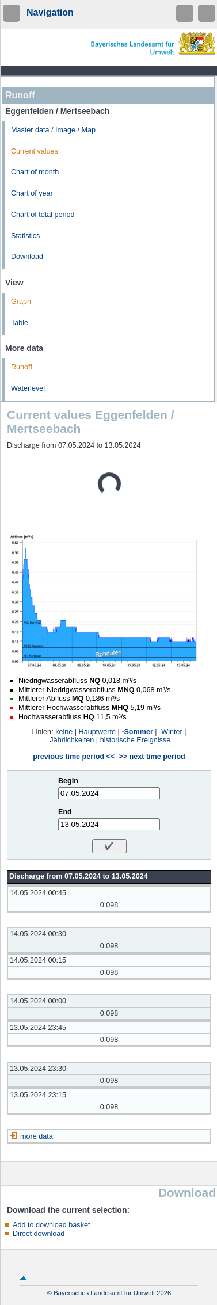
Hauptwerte (97, 732)
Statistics (25, 236)
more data (36, 1136)
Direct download (38, 1234)
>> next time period (152, 757)
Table (19, 323)
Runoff (21, 367)
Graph (21, 301)
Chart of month (35, 172)
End (65, 812)
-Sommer (137, 732)
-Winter (170, 732)
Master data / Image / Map (53, 130)
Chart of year (32, 193)
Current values (34, 151)
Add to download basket (51, 1225)
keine (64, 732)
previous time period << (74, 757)
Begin (68, 781)
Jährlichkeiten (72, 740)
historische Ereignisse (135, 740)
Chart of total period (43, 215)
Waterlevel (28, 388)
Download (27, 257)
